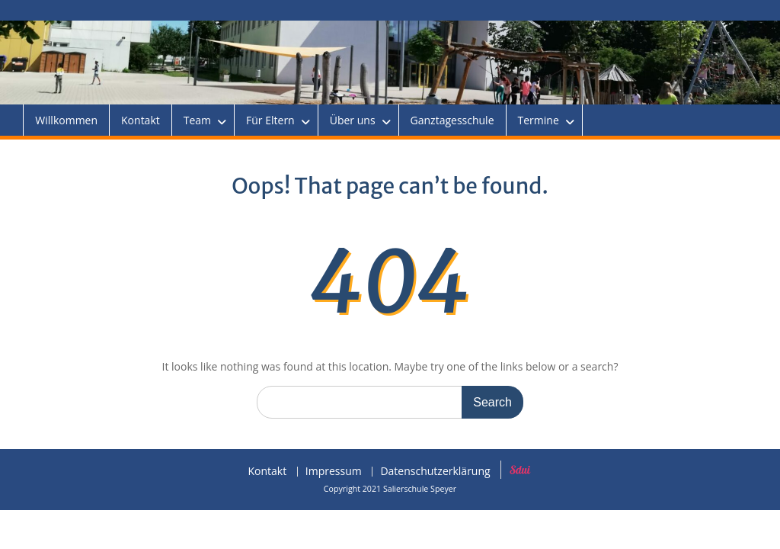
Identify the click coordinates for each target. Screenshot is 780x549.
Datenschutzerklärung (435, 472)
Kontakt (140, 120)
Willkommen (66, 120)
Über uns (353, 120)
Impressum (333, 472)
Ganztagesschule (452, 120)
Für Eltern (270, 120)
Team (197, 120)
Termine (538, 120)
